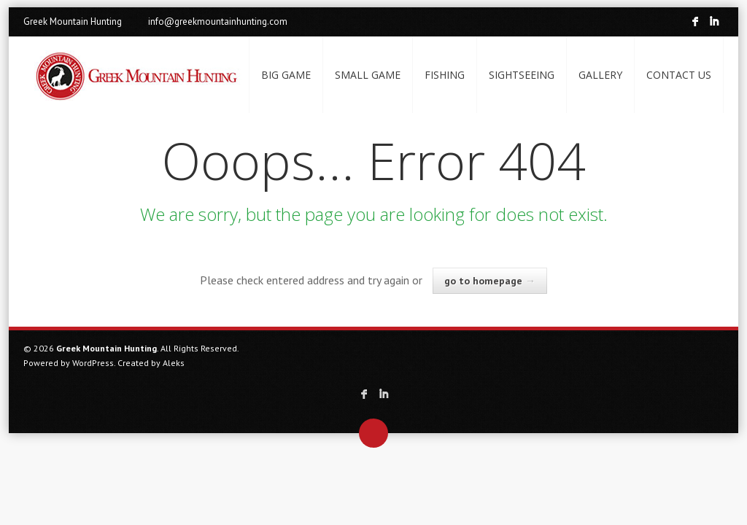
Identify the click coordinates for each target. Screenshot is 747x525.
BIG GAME (286, 75)
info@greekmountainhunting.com (217, 21)
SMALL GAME (367, 75)
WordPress (93, 362)
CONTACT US (678, 75)
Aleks (174, 362)
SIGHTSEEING (521, 75)
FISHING (445, 75)
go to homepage (489, 280)
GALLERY (600, 75)
